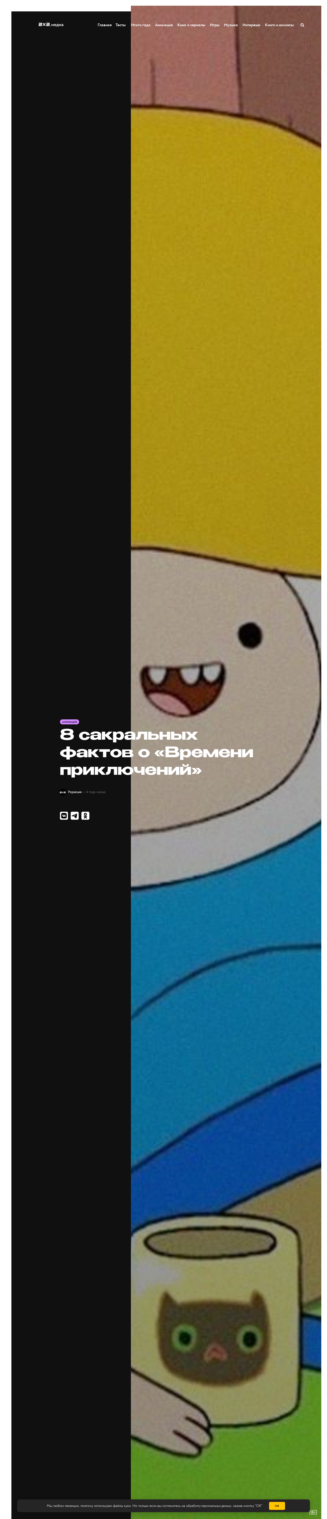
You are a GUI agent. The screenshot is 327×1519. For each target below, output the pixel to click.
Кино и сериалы (191, 25)
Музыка (231, 25)
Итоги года (141, 25)
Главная (105, 25)
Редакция (78, 792)
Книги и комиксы (279, 25)
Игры (215, 25)
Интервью (251, 25)
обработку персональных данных (208, 1506)
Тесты (120, 25)
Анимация (164, 25)
